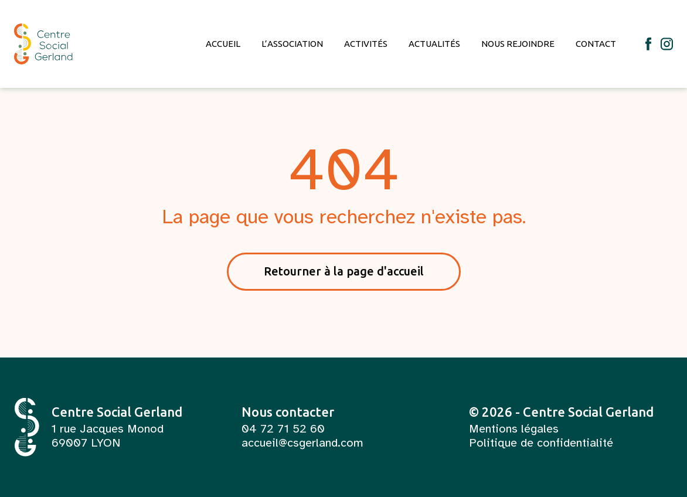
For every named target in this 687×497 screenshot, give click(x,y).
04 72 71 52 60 (283, 429)
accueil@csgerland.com (302, 443)
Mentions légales (514, 429)
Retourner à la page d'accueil (344, 271)
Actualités (434, 44)
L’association (292, 44)
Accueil (223, 44)
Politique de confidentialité (541, 443)
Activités (365, 44)
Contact (596, 44)
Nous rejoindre (518, 44)
